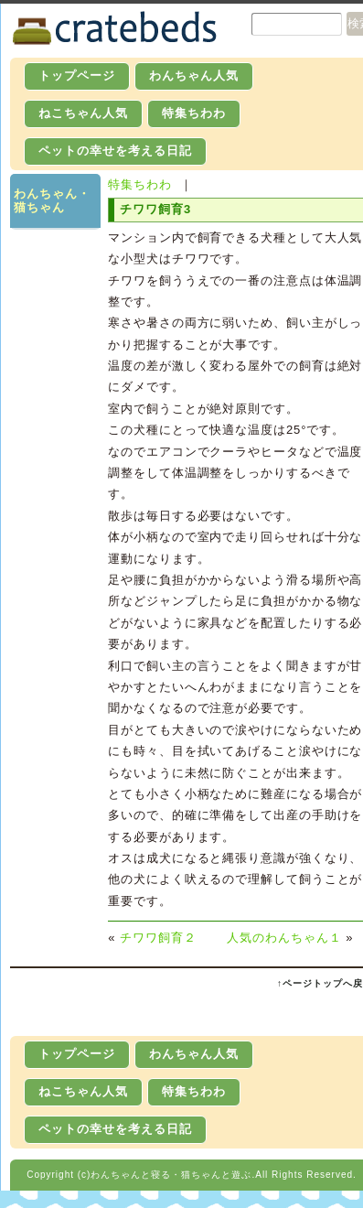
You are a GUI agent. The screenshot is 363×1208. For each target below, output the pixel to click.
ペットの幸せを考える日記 (115, 150)
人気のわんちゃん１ (284, 937)
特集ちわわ (194, 113)
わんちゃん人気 (194, 75)
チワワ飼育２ (158, 937)
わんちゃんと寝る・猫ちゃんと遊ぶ (171, 1175)
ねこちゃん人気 (83, 113)
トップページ (76, 75)
